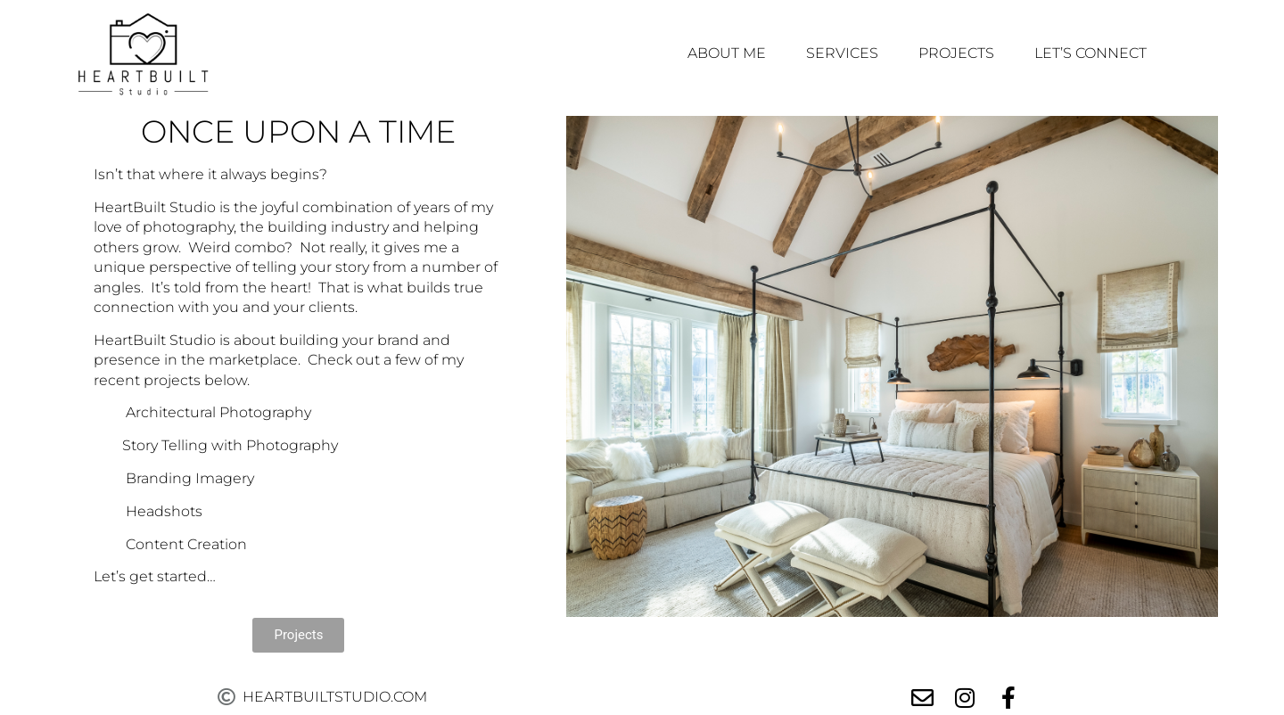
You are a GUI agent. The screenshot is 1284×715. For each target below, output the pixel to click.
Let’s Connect (1090, 53)
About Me (726, 53)
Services (842, 53)
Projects (956, 53)
